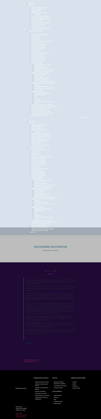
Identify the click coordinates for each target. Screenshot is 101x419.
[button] (49, 118)
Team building (35, 36)
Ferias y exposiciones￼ (38, 29)
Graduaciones (38, 89)
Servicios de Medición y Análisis (40, 115)
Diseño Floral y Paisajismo (41, 68)
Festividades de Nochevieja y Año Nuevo (45, 88)
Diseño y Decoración (37, 63)
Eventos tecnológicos (37, 21)
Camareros (37, 99)
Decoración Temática (40, 66)
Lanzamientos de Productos (39, 59)
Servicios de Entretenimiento (39, 109)
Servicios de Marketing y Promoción (41, 111)
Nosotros (31, 2)
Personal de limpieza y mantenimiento (44, 101)
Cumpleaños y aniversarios (41, 86)
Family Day (37, 14)
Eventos (31, 4)
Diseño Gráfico (35, 51)
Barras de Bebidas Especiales (42, 78)
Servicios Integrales (35, 31)
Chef (36, 96)
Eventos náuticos (36, 26)
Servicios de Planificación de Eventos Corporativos (45, 106)
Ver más (37, 103)
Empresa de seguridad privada (42, 93)
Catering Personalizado (40, 74)
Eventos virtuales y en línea (39, 24)
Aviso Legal (19, 406)
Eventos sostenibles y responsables (41, 27)
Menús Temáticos (39, 76)
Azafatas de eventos (40, 94)
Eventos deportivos (37, 9)
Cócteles (37, 84)
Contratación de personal (38, 91)
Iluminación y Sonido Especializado (43, 71)
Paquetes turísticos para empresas (40, 52)
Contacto (31, 116)
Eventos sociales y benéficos (39, 12)
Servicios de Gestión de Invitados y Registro (43, 113)
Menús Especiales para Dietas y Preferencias (46, 81)
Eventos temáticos (36, 11)
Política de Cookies (20, 410)
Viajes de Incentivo (36, 39)
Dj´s (36, 98)
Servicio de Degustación (41, 79)
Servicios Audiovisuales (38, 56)
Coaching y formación (37, 49)
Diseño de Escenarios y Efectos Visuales (45, 69)
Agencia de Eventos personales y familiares (43, 83)
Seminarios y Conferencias (38, 57)
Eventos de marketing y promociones (41, 19)
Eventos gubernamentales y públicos (41, 17)
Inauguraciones (36, 37)
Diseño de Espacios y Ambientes (43, 64)
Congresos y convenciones (39, 44)
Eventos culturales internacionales (40, 22)
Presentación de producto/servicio (40, 34)
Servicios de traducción (38, 54)
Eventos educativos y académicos (40, 16)
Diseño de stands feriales (38, 46)
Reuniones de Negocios (38, 61)
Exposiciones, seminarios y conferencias (42, 41)
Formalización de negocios (38, 42)
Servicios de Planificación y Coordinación (42, 104)
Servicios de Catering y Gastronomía (41, 73)
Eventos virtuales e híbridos (39, 47)
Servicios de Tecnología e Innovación (41, 108)
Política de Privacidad (21, 408)
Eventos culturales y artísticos (39, 7)
